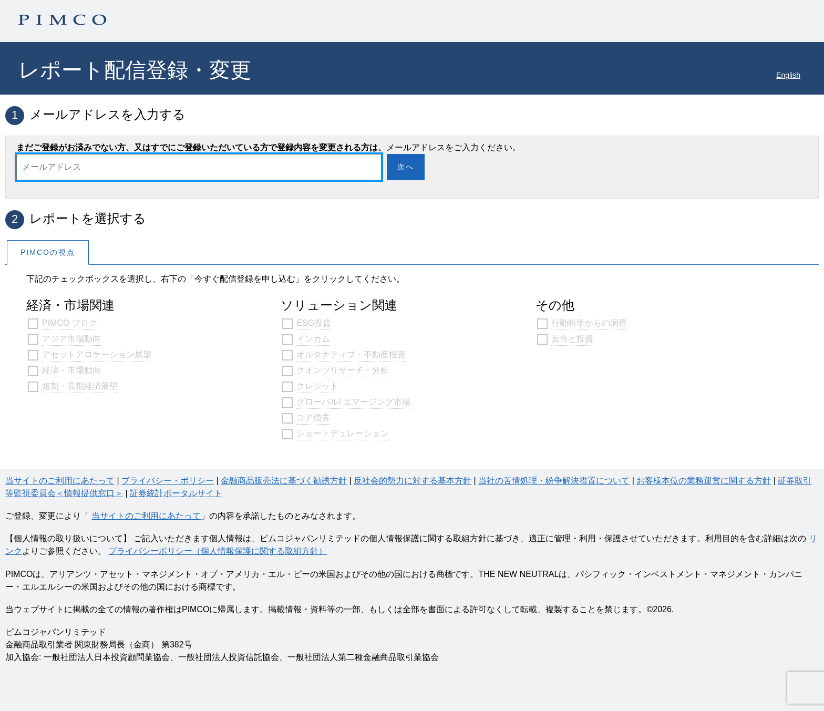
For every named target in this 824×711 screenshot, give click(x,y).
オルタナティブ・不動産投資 (351, 354)
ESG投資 (313, 322)
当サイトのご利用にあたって (146, 515)
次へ (405, 166)
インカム (313, 338)
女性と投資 (572, 338)
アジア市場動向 (71, 338)
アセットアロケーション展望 (96, 354)
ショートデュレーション (342, 433)
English (788, 75)
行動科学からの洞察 (589, 322)
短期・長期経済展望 (80, 386)
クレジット (317, 386)
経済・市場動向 (71, 370)
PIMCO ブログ (69, 322)
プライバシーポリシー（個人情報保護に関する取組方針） (217, 551)
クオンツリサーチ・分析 (342, 370)
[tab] (48, 252)
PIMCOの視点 (47, 252)
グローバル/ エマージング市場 (353, 401)
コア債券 (313, 417)
